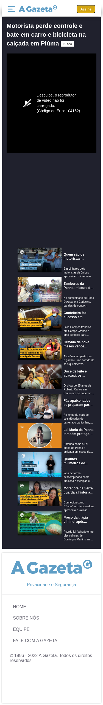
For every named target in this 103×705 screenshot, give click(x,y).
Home (19, 606)
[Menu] (13, 9)
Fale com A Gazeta (35, 640)
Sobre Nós (26, 618)
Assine (85, 9)
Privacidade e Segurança (51, 584)
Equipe (21, 629)
